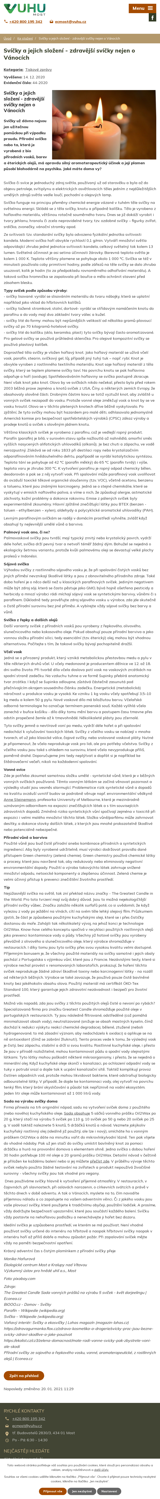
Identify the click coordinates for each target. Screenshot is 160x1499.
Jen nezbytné (82, 1491)
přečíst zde (99, 1161)
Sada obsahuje (77, 1113)
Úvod (7, 38)
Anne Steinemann (20, 799)
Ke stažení (25, 38)
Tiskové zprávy (38, 69)
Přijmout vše (52, 1491)
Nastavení (109, 1491)
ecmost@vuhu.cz (27, 1425)
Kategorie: (13, 69)
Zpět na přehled (24, 1375)
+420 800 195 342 (28, 1418)
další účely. (101, 1470)
